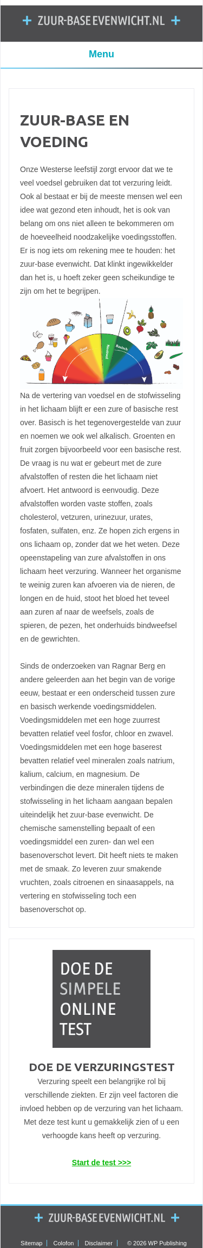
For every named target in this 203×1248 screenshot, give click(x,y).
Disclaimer (98, 1243)
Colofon (64, 1243)
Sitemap (31, 1243)
